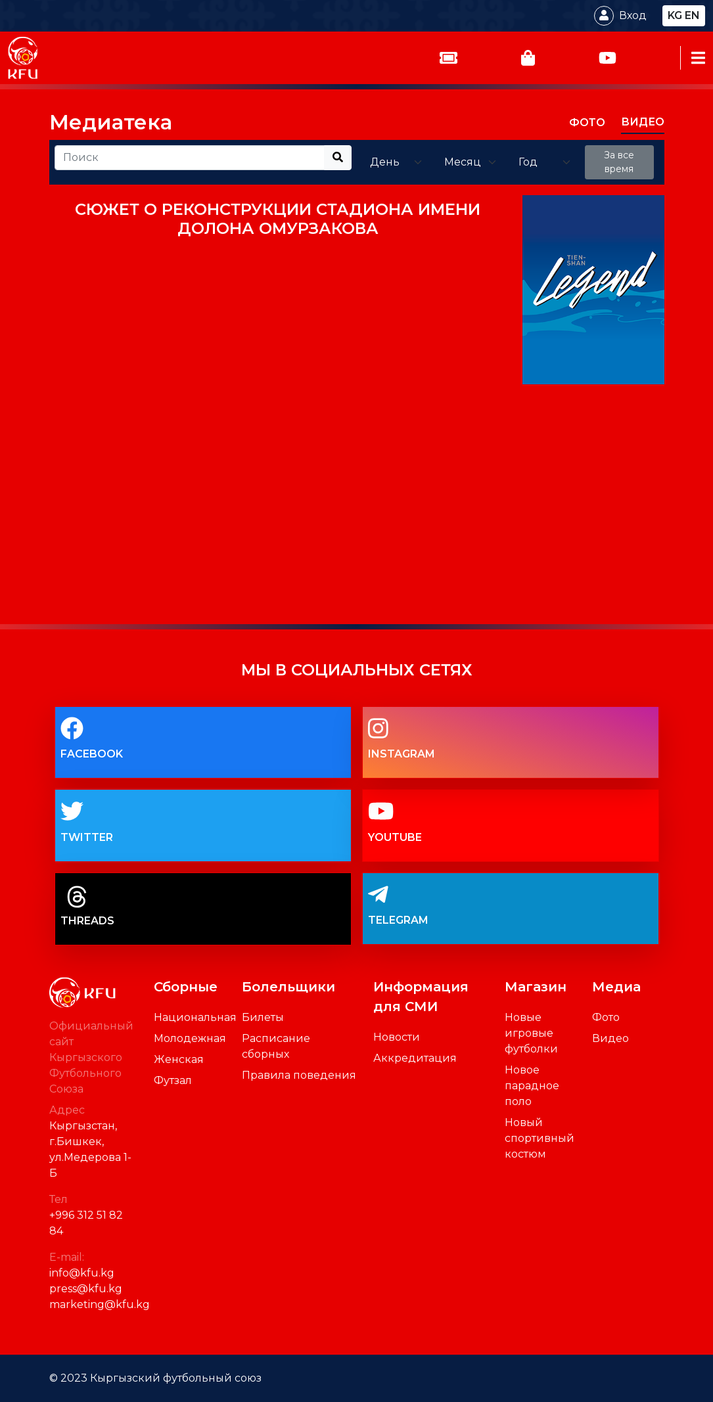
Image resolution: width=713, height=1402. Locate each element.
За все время (619, 162)
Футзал (173, 1080)
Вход (633, 15)
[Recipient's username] (190, 157)
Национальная (195, 1017)
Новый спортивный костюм (539, 1138)
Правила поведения (299, 1075)
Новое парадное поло (532, 1086)
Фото (606, 1017)
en (692, 15)
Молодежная (190, 1038)
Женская (179, 1059)
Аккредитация (415, 1058)
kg (675, 15)
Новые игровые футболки (531, 1033)
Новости (396, 1037)
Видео (610, 1038)
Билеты (263, 1017)
